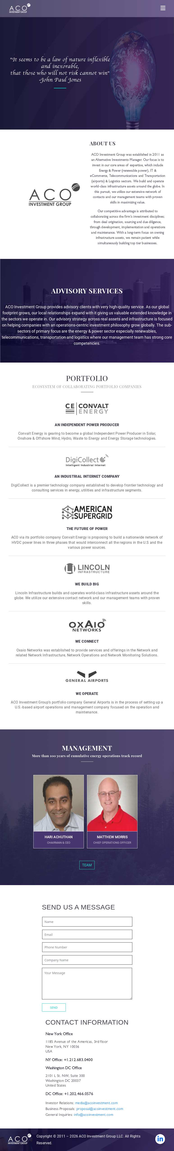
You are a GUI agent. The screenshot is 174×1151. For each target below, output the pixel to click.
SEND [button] (54, 1007)
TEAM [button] (87, 865)
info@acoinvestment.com (93, 1115)
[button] (58, 811)
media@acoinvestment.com (96, 1103)
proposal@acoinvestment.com (99, 1109)
